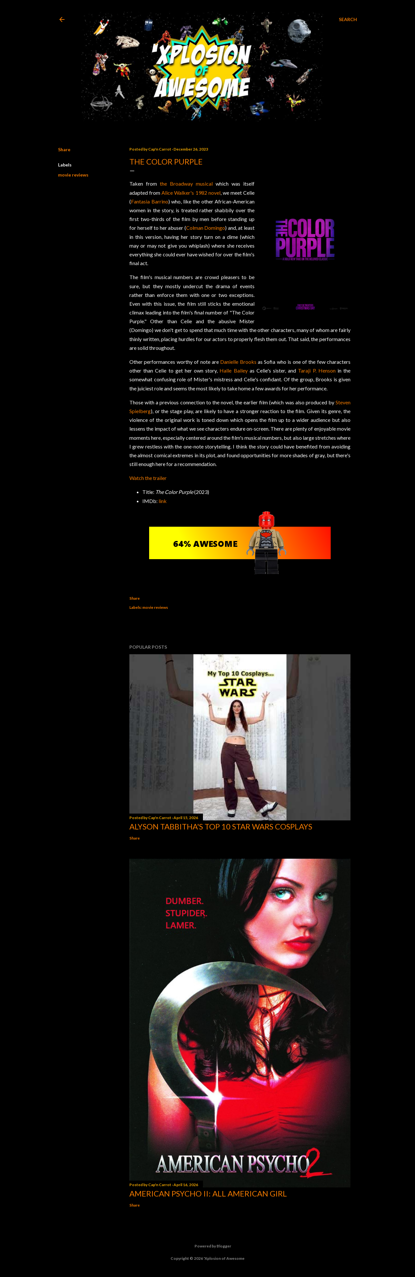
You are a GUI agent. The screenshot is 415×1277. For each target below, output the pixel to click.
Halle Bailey (233, 370)
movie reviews (73, 175)
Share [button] (64, 149)
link (163, 501)
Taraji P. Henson (316, 370)
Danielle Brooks (238, 362)
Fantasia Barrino (149, 201)
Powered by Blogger (207, 1246)
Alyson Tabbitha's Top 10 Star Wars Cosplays (220, 826)
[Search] (348, 19)
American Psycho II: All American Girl (208, 1193)
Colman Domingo (205, 228)
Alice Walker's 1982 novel (190, 193)
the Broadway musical (186, 183)
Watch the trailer (148, 478)
